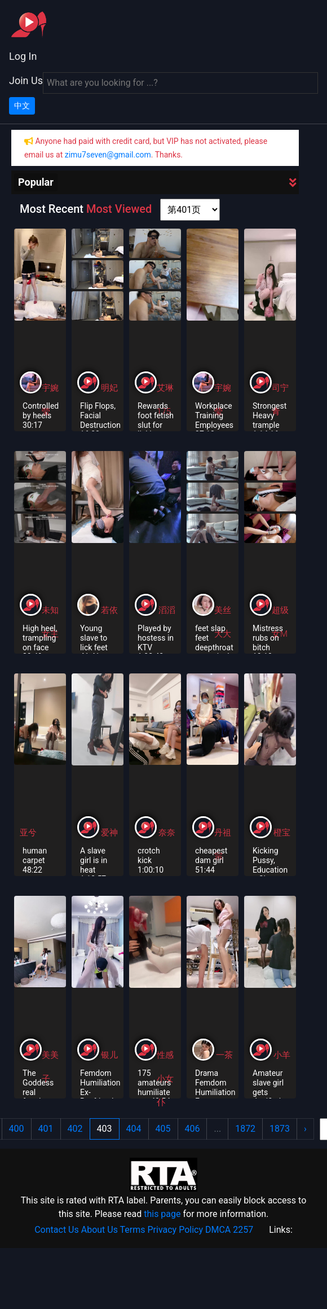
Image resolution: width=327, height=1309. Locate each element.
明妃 (109, 388)
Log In (23, 56)
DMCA (218, 1229)
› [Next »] (305, 1128)
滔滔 (166, 610)
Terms (132, 1229)
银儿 (109, 1055)
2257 (243, 1229)
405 (163, 1128)
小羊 (281, 1055)
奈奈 (166, 833)
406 (192, 1128)
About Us (99, 1229)
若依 (109, 610)
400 (16, 1128)
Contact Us (56, 1229)
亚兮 (28, 833)
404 (134, 1128)
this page (162, 1214)
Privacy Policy (176, 1229)
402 (75, 1128)
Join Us (26, 80)
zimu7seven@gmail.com (108, 154)
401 (46, 1128)
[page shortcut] (190, 210)
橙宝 (281, 833)
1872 (245, 1128)
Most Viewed (119, 209)
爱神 (109, 833)
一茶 (224, 1055)
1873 (279, 1128)
